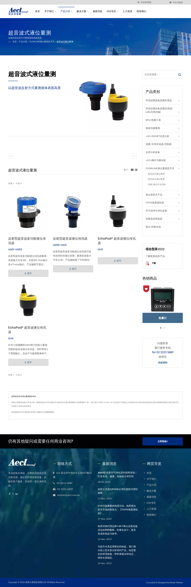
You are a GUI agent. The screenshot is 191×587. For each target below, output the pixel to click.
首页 (37, 11)
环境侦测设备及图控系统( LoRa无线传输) (159, 110)
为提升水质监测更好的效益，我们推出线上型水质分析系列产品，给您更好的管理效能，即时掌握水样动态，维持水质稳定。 (117, 552)
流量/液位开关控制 (157, 184)
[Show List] (136, 170)
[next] (134, 156)
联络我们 (141, 11)
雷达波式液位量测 (156, 179)
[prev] (10, 156)
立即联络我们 (49, 412)
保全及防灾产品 (154, 194)
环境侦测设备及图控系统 (159, 100)
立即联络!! (163, 441)
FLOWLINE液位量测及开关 (41, 41)
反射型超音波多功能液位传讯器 (27, 240)
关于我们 (50, 11)
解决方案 (82, 11)
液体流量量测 (153, 128)
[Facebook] (9, 494)
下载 (151, 263)
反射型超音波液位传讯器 (70, 238)
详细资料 (162, 362)
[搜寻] (138, 2)
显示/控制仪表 (153, 226)
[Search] (154, 2)
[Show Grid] (132, 170)
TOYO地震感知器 (155, 202)
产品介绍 (66, 11)
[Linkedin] (17, 494)
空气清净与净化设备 (156, 210)
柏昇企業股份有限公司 (35, 582)
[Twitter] (13, 494)
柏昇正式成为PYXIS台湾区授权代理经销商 (118, 491)
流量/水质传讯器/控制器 (159, 144)
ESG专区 (112, 11)
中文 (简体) (178, 2)
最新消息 (97, 11)
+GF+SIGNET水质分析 (157, 136)
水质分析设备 (153, 152)
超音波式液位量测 (65, 41)
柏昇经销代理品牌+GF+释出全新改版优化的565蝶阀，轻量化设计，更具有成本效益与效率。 (118, 529)
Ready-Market (176, 582)
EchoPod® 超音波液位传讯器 (117, 240)
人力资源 (127, 11)
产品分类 (23, 41)
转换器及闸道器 (154, 218)
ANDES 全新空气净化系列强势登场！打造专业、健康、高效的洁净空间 (117, 474)
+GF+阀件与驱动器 (156, 160)
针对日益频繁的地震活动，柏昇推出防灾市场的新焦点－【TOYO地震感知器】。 (118, 509)
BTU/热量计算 (153, 119)
